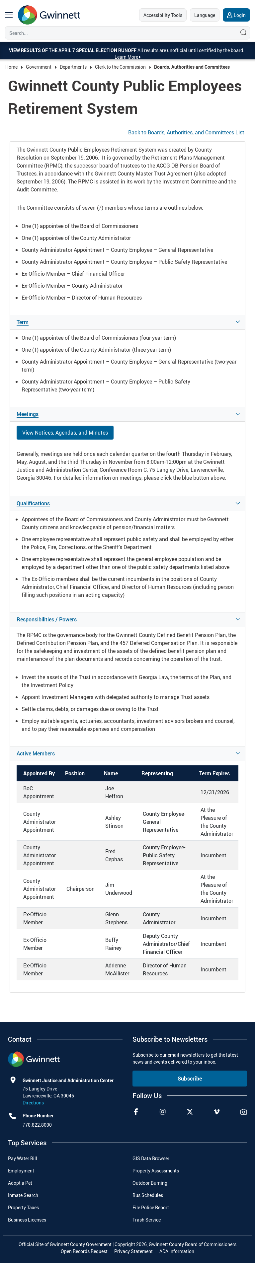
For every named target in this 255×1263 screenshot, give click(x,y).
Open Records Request (84, 1251)
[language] (204, 15)
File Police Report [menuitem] (150, 1207)
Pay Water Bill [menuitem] (22, 1158)
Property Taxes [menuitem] (23, 1207)
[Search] (119, 33)
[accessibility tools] (163, 15)
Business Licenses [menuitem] (27, 1220)
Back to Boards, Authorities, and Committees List (186, 132)
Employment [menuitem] (21, 1170)
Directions (33, 1102)
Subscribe (190, 1078)
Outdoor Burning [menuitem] (149, 1183)
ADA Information (176, 1251)
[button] (127, 322)
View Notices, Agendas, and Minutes (65, 432)
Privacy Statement (133, 1251)
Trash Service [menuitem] (146, 1220)
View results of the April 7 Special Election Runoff (73, 50)
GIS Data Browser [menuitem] (150, 1158)
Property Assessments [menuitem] (155, 1170)
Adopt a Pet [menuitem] (20, 1183)
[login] (236, 15)
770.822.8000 (37, 1125)
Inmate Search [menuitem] (23, 1195)
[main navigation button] (9, 15)
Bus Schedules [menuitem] (147, 1195)
